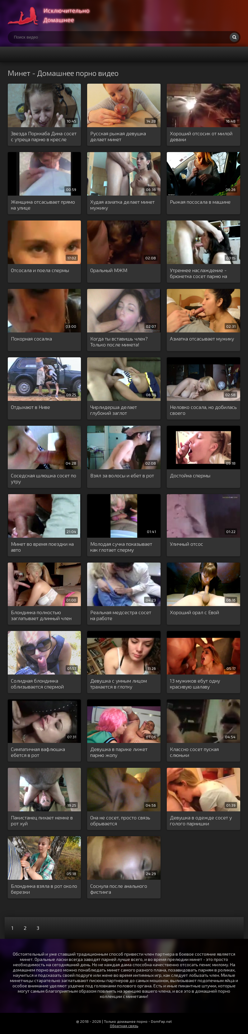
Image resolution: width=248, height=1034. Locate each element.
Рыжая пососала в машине (200, 202)
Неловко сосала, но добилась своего (203, 410)
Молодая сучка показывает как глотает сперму (121, 547)
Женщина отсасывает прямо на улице (43, 205)
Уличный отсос (186, 544)
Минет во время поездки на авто (42, 547)
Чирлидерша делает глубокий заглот (113, 410)
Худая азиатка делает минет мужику (122, 205)
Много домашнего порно (54, 15)
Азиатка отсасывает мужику (202, 338)
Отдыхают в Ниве (30, 407)
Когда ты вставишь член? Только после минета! (119, 341)
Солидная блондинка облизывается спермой (37, 683)
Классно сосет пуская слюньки (194, 752)
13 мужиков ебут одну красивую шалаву (195, 683)
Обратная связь (124, 1025)
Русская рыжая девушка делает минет (118, 136)
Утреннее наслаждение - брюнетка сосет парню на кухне (198, 273)
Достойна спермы (190, 475)
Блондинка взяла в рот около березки (44, 889)
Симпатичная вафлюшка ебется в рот (38, 752)
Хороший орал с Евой (194, 612)
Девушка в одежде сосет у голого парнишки (201, 820)
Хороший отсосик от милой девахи (201, 136)
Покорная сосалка (31, 338)
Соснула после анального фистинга (118, 889)
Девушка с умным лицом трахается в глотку (118, 683)
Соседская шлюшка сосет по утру (43, 478)
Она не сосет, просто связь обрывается (120, 820)
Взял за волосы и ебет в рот (122, 475)
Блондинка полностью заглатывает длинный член (41, 615)
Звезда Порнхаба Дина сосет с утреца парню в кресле (44, 136)
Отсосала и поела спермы (40, 270)
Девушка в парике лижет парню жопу (118, 752)
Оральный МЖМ (108, 270)
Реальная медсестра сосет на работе (120, 615)
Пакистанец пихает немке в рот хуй (42, 820)
